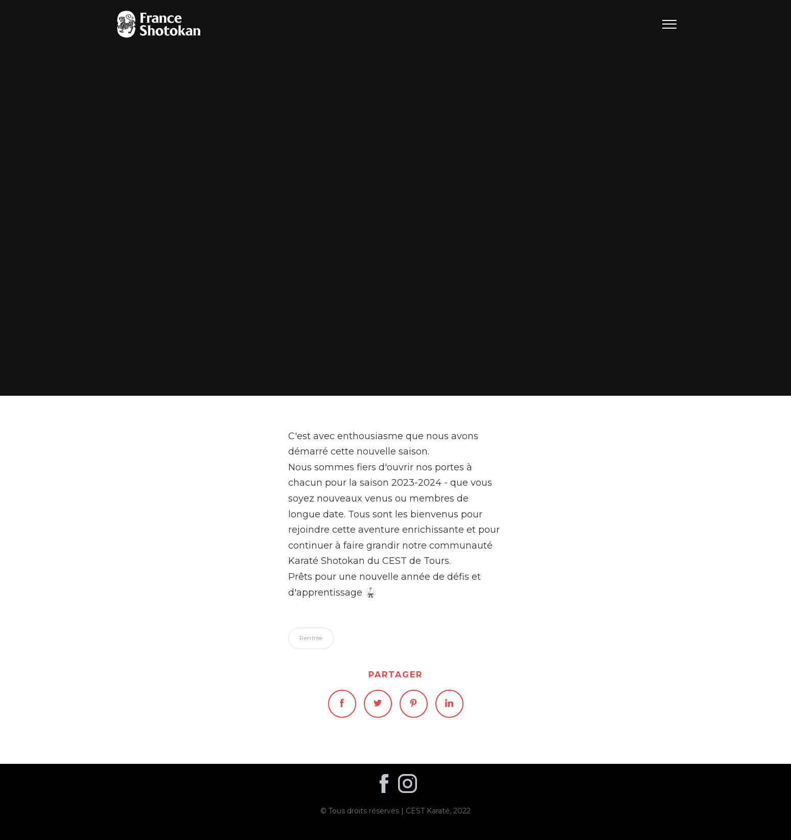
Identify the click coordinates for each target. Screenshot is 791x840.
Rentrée (395, 197)
